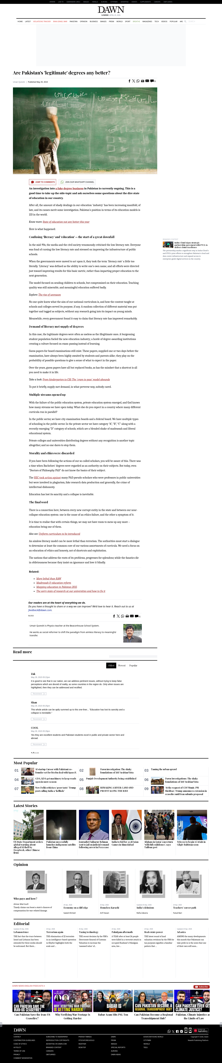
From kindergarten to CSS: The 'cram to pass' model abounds (76, 379)
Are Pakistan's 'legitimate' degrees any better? (61, 73)
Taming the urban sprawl (164, 769)
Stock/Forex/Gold (86, 1040)
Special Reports (118, 1047)
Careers (157, 2)
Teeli (146, 1047)
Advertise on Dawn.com (56, 1044)
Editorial (21, 923)
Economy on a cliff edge (76, 907)
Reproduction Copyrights (57, 1040)
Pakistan (73, 21)
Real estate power (153, 932)
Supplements (145, 2)
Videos (164, 21)
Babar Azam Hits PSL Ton (113, 1014)
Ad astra (181, 932)
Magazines (147, 21)
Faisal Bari (177, 913)
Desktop (82, 1047)
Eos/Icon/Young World (153, 1037)
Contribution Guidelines (24, 1040)
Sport (127, 21)
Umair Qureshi (19, 82)
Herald (95, 2)
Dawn (113, 1037)
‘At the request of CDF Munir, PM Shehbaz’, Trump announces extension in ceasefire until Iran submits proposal (186, 791)
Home (20, 21)
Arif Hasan (104, 913)
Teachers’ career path (184, 907)
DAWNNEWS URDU (73, 2)
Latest (28, 21)
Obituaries (167, 2)
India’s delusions (145, 907)
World (120, 21)
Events (134, 2)
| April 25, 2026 (111, 15)
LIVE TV (60, 2)
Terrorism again (54, 932)
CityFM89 (114, 2)
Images (86, 2)
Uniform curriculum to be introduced (59, 534)
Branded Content (170, 239)
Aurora (104, 2)
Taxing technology (88, 932)
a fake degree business (70, 188)
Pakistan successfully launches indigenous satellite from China (61, 844)
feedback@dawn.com (40, 610)
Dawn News (116, 1054)
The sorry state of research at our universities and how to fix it (70, 591)
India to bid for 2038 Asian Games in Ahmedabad (125, 843)
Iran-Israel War (60, 21)
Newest (121, 665)
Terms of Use (19, 1051)
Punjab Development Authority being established (111, 778)
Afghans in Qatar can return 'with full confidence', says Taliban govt (158, 844)
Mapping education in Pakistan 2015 (56, 587)
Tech (157, 21)
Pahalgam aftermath (122, 932)
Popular (173, 21)
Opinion (83, 21)
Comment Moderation (23, 1058)
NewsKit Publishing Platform (198, 1040)
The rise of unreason (49, 294)
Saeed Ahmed (70, 913)
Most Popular (26, 762)
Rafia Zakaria (142, 913)
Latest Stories (25, 805)
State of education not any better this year (66, 222)
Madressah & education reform (53, 582)
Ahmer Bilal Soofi (21, 904)
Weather (82, 1044)
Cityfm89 (147, 1040)
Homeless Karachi (109, 907)
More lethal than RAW (48, 578)
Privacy (17, 1054)
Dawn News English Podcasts (28, 986)
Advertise (125, 2)
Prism (111, 21)
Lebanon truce (21, 932)
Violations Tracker (42, 21)
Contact (17, 1037)
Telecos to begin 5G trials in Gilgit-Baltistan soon (191, 843)
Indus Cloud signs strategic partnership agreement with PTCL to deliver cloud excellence (191, 245)
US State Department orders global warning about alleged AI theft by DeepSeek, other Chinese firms (28, 847)
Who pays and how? (25, 898)
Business (94, 21)
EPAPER (52, 2)
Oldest (111, 665)
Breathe (136, 21)
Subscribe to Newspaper (57, 1037)
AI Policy (17, 1047)
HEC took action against (47, 477)
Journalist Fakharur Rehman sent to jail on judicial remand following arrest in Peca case (94, 844)
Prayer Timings (85, 1037)
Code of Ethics (20, 1044)
